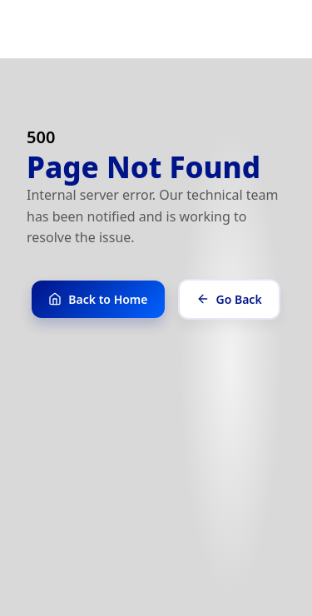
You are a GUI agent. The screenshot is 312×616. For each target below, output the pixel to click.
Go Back (229, 299)
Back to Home (97, 299)
